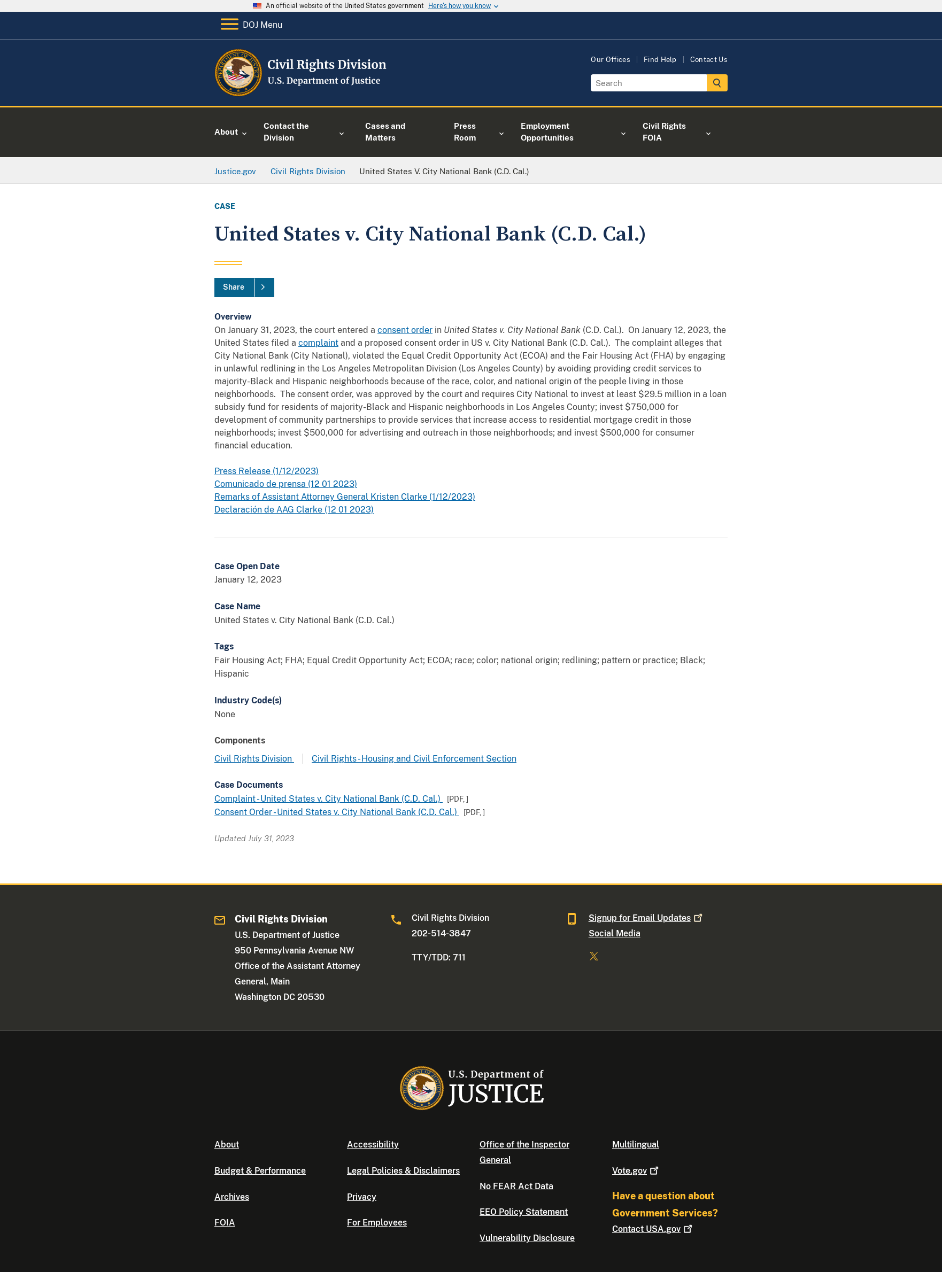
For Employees (377, 1222)
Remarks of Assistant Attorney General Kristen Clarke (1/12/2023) (344, 497)
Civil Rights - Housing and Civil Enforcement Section (414, 759)
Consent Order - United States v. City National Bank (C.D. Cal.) (336, 812)
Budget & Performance (260, 1171)
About (226, 1144)
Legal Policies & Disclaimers (403, 1171)
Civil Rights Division (254, 759)
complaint (318, 343)
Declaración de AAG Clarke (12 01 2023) (294, 510)
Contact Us (709, 60)
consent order (405, 330)
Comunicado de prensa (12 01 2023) (285, 484)
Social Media (614, 933)
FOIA (224, 1222)
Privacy (361, 1197)
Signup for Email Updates (647, 918)
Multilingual (635, 1144)
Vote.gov (636, 1171)
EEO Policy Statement (524, 1212)
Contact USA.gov (653, 1229)
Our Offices (610, 60)
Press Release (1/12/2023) (266, 471)
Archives (231, 1197)
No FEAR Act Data (516, 1186)
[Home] (301, 93)
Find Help (660, 60)
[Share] (244, 287)
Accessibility (373, 1144)
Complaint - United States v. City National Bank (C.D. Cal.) (328, 799)
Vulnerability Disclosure (527, 1238)
